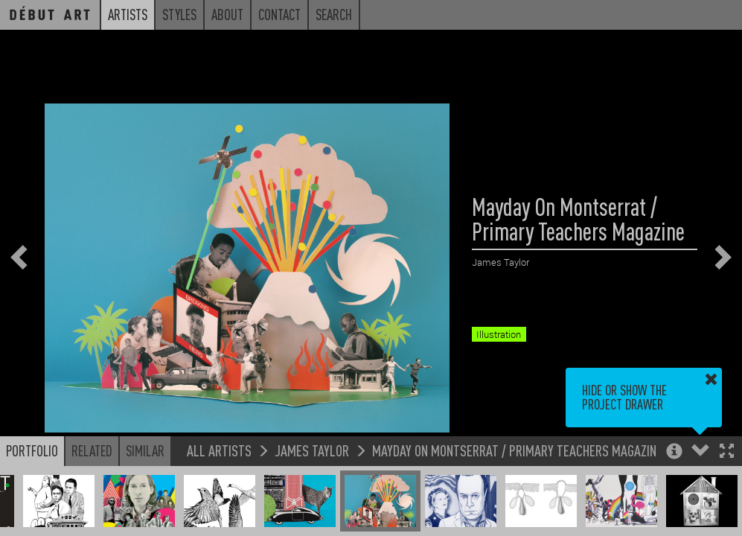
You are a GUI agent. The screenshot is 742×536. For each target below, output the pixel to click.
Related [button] (91, 450)
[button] (727, 452)
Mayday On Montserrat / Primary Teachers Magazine (517, 450)
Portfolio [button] (32, 450)
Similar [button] (145, 450)
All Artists (219, 450)
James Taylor (312, 450)
